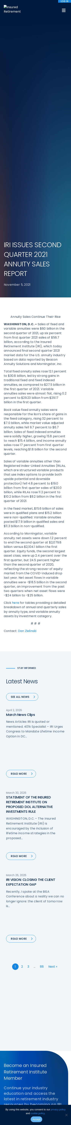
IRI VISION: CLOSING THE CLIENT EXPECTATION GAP (30, 882)
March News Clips (20, 714)
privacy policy (58, 1109)
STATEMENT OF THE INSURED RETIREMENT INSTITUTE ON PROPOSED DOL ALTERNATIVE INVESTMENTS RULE (29, 804)
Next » (52, 966)
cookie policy (37, 1113)
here (15, 603)
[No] (66, 1115)
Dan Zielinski (27, 631)
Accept (36, 1119)
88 (42, 966)
